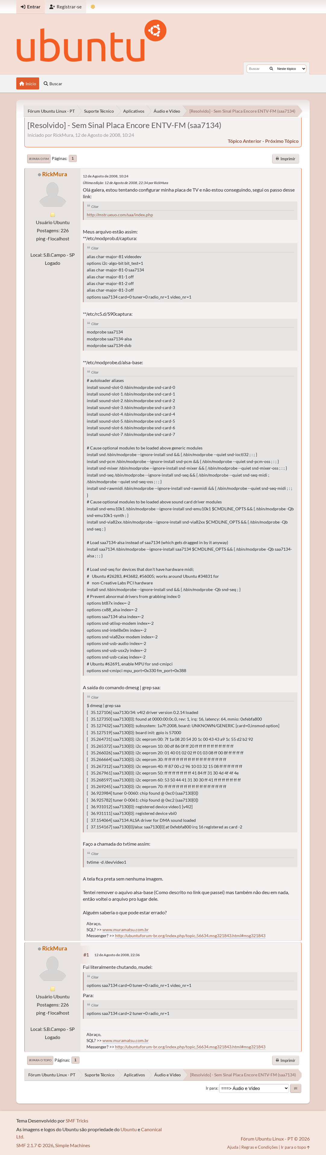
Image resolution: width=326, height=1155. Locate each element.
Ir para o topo (40, 1060)
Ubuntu (129, 1129)
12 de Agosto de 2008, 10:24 (105, 176)
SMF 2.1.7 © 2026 (34, 1145)
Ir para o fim (39, 159)
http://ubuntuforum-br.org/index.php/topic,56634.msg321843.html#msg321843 (190, 935)
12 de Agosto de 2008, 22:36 (117, 955)
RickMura (54, 174)
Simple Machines (72, 1145)
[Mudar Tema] (93, 7)
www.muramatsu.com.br (125, 929)
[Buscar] (271, 68)
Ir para (211, 1088)
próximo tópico (282, 141)
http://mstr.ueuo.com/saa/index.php (120, 214)
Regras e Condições (259, 1147)
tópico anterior (245, 141)
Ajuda (232, 1147)
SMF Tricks (77, 1120)
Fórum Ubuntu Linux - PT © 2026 (275, 1138)
